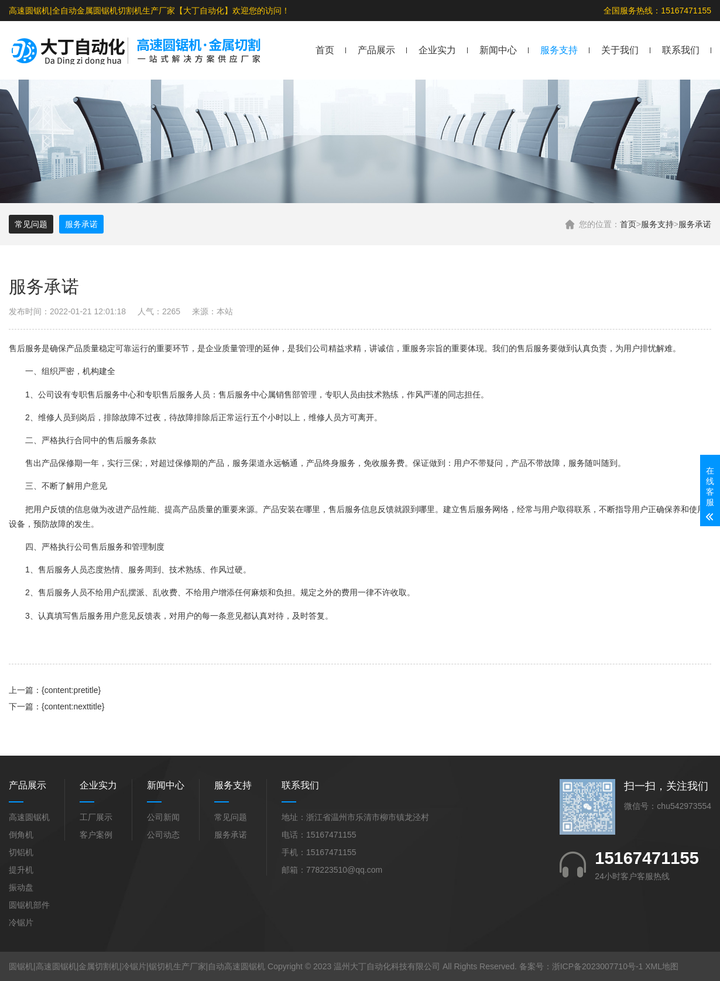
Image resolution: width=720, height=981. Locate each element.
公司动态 (163, 834)
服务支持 (559, 50)
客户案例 (96, 834)
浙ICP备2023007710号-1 (597, 966)
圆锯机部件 (29, 905)
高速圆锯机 (29, 817)
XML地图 (661, 966)
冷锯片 (21, 922)
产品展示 (376, 50)
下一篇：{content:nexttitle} (56, 706)
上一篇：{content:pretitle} (55, 690)
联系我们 (681, 50)
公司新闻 (163, 817)
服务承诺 (694, 224)
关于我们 (620, 50)
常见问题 (31, 224)
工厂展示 (96, 817)
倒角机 (21, 834)
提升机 (21, 869)
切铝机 (21, 852)
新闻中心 (498, 50)
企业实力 (437, 50)
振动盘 (21, 887)
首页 (325, 50)
